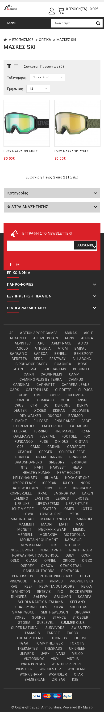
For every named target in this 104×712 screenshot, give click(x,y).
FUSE (44, 441)
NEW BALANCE (33, 545)
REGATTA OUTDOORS (57, 586)
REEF (29, 586)
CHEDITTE (63, 390)
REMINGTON (20, 591)
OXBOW (47, 566)
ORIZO (87, 560)
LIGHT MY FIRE (22, 509)
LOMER (68, 509)
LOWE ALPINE (51, 514)
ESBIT (86, 421)
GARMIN (54, 447)
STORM (24, 623)
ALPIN (69, 338)
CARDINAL (21, 385)
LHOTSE (82, 498)
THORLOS (59, 638)
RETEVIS (44, 591)
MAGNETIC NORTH (55, 519)
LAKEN (87, 493)
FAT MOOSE (79, 426)
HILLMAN (51, 478)
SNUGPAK (82, 612)
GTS (24, 467)
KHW (48, 488)
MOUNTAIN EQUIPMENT (39, 540)
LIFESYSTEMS (48, 504)
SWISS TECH (81, 628)
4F (11, 333)
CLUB (23, 395)
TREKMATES (27, 648)
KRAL (42, 493)
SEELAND (77, 602)
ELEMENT (19, 421)
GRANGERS (78, 457)
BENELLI (60, 354)
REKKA (86, 586)
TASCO (72, 633)
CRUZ (19, 405)
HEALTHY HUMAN (37, 473)
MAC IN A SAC (22, 519)
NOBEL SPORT (22, 550)
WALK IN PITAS (33, 664)
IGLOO (68, 483)
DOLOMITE (80, 410)
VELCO (77, 654)
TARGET (53, 633)
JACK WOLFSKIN (25, 488)
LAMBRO (21, 498)
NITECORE (73, 545)
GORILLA (22, 457)
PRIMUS (56, 581)
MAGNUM (84, 519)
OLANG (31, 560)
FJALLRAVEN (23, 436)
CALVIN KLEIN (51, 374)
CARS (14, 390)
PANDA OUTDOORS (38, 571)
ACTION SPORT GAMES (39, 333)
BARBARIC (18, 354)
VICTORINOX (34, 659)
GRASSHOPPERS (28, 462)
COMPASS (45, 400)
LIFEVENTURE (77, 504)
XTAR (78, 674)
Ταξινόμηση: (17, 77)
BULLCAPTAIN (55, 369)
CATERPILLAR (37, 390)
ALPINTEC (23, 343)
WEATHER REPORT (67, 664)
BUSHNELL (81, 369)
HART (38, 467)
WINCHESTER (50, 669)
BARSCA (41, 354)
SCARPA (85, 597)
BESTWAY (58, 359)
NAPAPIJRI (74, 540)
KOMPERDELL (21, 493)
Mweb (88, 707)
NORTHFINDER (80, 550)
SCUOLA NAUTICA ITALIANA (40, 602)
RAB (14, 586)
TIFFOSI (80, 638)
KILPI (63, 488)
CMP (38, 395)
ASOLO (22, 348)
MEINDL (79, 529)
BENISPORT (83, 354)
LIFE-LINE (22, 504)
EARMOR (75, 416)
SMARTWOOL (23, 612)
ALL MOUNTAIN (45, 338)
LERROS (62, 498)
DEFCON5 (62, 405)
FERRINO (41, 431)
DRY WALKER (30, 416)
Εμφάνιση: (15, 89)
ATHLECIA (43, 348)
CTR (33, 405)
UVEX (45, 654)
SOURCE (39, 617)
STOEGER (80, 617)
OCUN (86, 555)
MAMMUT (27, 524)
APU (41, 343)
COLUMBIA (75, 395)
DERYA (82, 405)
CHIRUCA (85, 390)
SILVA (58, 607)
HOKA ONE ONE (77, 478)
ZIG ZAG (58, 679)
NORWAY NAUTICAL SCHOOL (35, 555)
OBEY (70, 555)
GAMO (35, 447)
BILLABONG (82, 359)
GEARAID (25, 452)
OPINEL (50, 560)
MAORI (46, 524)
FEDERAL (19, 431)
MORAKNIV (48, 535)
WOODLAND (77, 669)
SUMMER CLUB (73, 623)
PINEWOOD (19, 581)
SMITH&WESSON (54, 612)
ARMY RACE (61, 343)
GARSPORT (76, 447)
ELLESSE (41, 421)
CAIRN (29, 374)
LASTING (42, 498)
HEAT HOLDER (68, 473)
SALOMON (62, 597)
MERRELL (25, 535)
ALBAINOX (18, 338)
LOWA (28, 514)
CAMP (74, 374)
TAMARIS (32, 633)
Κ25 (75, 679)
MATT (64, 524)
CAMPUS (76, 379)
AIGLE (88, 333)
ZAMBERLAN (35, 679)
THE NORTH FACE (30, 638)
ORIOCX (69, 560)
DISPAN (59, 410)
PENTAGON (70, 571)
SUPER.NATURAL (25, 628)
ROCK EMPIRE (81, 591)
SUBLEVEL (45, 623)
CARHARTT (46, 385)
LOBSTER (48, 509)
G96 (20, 447)
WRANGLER (58, 674)
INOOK (85, 483)
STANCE (59, 617)
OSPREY (27, 566)
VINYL (55, 659)
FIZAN (85, 431)
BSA (33, 369)
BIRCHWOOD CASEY (32, 364)
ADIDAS (71, 333)
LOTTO (86, 509)
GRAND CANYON (49, 457)
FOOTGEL (69, 436)
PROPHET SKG (81, 581)
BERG (38, 359)
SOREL (20, 617)
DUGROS (55, 416)
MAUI (80, 524)
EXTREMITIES (24, 426)
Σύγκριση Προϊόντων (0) (44, 66)
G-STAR (81, 441)
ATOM (63, 348)
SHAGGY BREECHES (31, 607)
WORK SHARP (31, 674)
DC (46, 405)
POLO (38, 581)
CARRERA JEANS (76, 385)
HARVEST (58, 467)
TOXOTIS (77, 643)
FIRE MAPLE (64, 431)
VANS (60, 654)
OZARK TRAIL (71, 566)
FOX (87, 436)
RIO (60, 591)
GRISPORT (79, 462)
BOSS (82, 364)
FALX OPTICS (53, 426)
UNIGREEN (77, 648)
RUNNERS (19, 597)
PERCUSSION (22, 576)
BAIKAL (81, 348)
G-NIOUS (62, 441)
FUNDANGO (24, 441)
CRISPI (82, 400)
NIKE (54, 545)
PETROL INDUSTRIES (56, 576)
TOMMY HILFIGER (49, 643)
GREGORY (57, 462)
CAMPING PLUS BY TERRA (41, 379)
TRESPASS (53, 648)
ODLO (14, 560)
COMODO (23, 400)
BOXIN (18, 369)
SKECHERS (78, 607)
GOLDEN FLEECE (72, 452)
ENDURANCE (65, 421)
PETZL (85, 576)
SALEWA (40, 597)
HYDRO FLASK (24, 483)
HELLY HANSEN (25, 478)
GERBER (45, 452)
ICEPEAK (49, 483)
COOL (65, 400)
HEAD (77, 467)
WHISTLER (24, 669)
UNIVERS (27, 654)
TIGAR (23, 643)
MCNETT (24, 529)
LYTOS (74, 514)
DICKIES (40, 410)
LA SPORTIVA (65, 493)
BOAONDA (62, 364)
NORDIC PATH (52, 550)
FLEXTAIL (47, 436)
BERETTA (19, 359)
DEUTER (20, 410)
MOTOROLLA (74, 535)
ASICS (83, 343)
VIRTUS (73, 659)
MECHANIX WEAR (52, 529)
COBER (54, 395)
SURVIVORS (55, 628)
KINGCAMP (82, 488)
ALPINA (87, 338)
